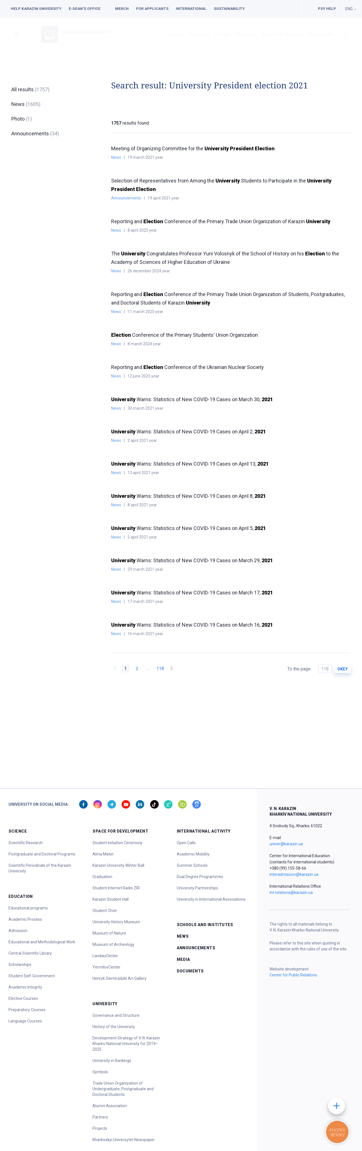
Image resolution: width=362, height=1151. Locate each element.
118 (160, 668)
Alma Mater (103, 854)
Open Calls (186, 843)
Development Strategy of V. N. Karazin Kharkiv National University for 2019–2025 (126, 1044)
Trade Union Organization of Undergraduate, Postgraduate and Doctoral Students (123, 1089)
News (25, 104)
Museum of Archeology (113, 944)
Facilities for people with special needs (306, 9)
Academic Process (25, 919)
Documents (321, 34)
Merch (122, 8)
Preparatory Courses (27, 1009)
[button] (17, 34)
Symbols (100, 1072)
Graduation (102, 876)
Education (199, 34)
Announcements (35, 133)
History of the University (113, 1026)
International (191, 8)
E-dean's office (84, 8)
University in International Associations (211, 899)
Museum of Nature (109, 933)
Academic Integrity (25, 987)
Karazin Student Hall (110, 899)
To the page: (309, 668)
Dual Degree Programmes (200, 876)
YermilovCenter (106, 967)
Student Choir (104, 910)
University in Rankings (111, 1060)
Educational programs (28, 908)
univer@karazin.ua (286, 844)
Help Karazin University (36, 8)
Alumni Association (109, 1106)
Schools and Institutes (205, 924)
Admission (17, 930)
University (246, 34)
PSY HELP (327, 8)
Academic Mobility (193, 854)
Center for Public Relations (293, 975)
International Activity (203, 831)
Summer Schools (192, 865)
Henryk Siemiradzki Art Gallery (119, 978)
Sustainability (229, 8)
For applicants (152, 8)
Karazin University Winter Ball (118, 865)
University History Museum (116, 922)
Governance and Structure (115, 1015)
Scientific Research (25, 843)
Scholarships (19, 964)
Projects (99, 1128)
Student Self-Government (31, 976)
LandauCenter (105, 956)
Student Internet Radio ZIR (116, 888)
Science (175, 34)
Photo (21, 119)
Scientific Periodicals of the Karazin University (39, 868)
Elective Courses (23, 998)
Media (183, 959)
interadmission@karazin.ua (294, 874)
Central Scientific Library (30, 953)
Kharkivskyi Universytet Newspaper (123, 1139)
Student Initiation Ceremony (117, 843)
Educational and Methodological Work (41, 942)
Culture (222, 34)
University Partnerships (197, 888)
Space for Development (120, 831)
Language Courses (25, 1021)
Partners (100, 1117)
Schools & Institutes (283, 34)
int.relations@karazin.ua (291, 892)
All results (30, 89)
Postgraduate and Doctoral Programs (41, 854)
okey (342, 669)
